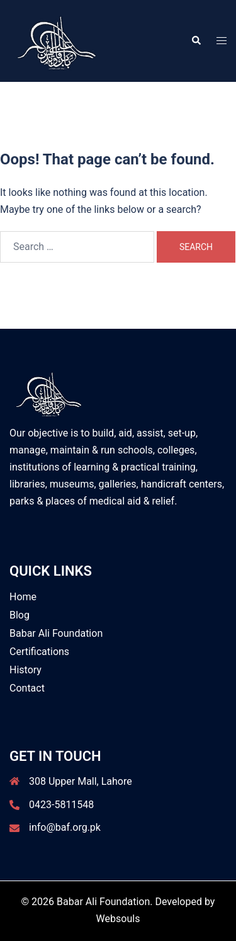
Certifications (39, 652)
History (25, 670)
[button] (196, 41)
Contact (27, 688)
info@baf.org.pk (65, 827)
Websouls (118, 919)
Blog (19, 615)
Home (23, 597)
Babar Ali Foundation (56, 633)
